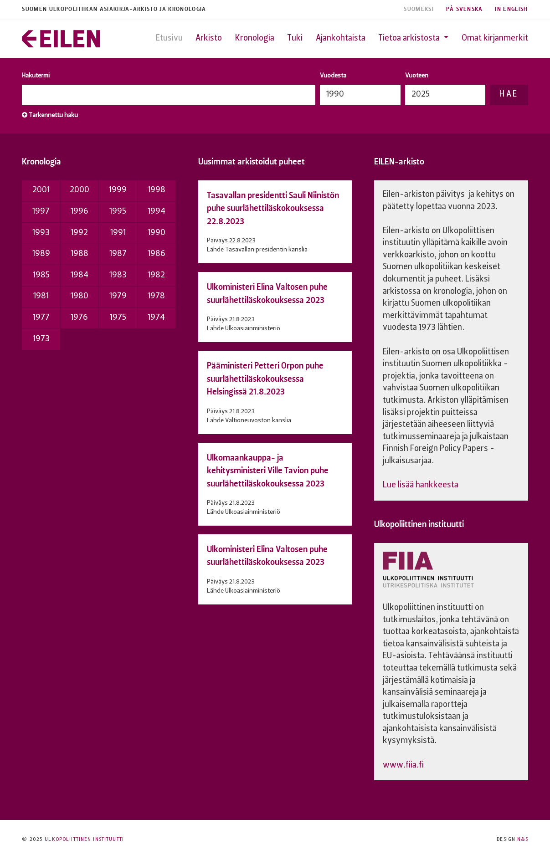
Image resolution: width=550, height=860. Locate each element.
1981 (41, 296)
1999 (118, 190)
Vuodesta (333, 75)
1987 (118, 254)
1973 (41, 339)
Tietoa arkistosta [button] (410, 38)
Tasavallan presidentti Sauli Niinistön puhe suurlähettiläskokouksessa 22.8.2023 (273, 208)
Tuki (295, 38)
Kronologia (254, 38)
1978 (156, 296)
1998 (156, 190)
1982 (156, 275)
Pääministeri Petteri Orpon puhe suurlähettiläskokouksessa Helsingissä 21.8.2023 (265, 378)
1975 (118, 317)
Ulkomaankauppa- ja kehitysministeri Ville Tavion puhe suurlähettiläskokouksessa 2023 (268, 470)
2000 (79, 190)
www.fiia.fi (403, 765)
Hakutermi (36, 75)
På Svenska (464, 9)
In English (511, 9)
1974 (156, 317)
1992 (79, 233)
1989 (41, 254)
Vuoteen (416, 75)
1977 (41, 317)
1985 (41, 275)
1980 (79, 296)
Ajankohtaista (340, 38)
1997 (41, 211)
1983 (118, 275)
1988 (79, 254)
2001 (41, 190)
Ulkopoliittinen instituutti (419, 524)
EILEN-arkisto (399, 161)
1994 (156, 211)
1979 (118, 296)
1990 (156, 233)
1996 (79, 211)
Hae (509, 94)
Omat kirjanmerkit (495, 38)
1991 (118, 233)
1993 (41, 233)
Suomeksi (419, 9)
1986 (156, 254)
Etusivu (169, 38)
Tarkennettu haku (50, 115)
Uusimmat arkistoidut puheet (251, 161)
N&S (522, 839)
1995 (117, 211)
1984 (79, 275)
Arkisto (208, 38)
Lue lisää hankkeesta (420, 485)
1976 (79, 317)
